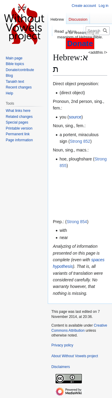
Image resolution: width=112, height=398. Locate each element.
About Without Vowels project (74, 356)
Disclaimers (60, 367)
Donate (80, 43)
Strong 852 (80, 141)
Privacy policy (62, 345)
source (75, 117)
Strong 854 (77, 221)
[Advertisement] (80, 193)
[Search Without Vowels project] (98, 30)
